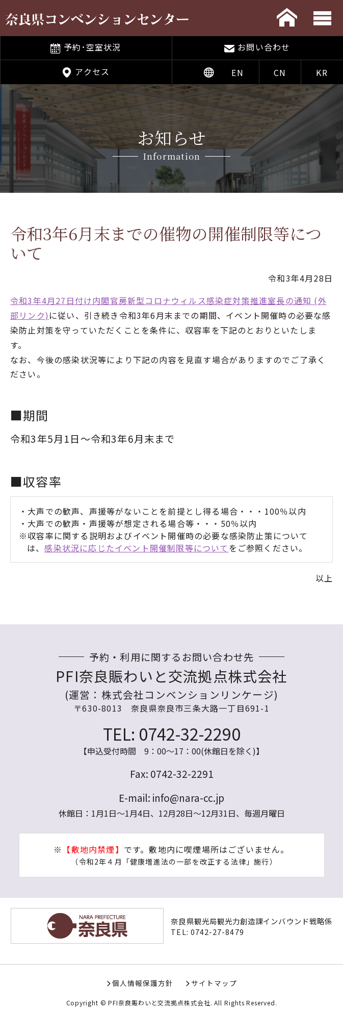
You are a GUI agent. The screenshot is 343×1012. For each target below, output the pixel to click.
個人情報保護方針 (142, 983)
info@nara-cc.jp (188, 798)
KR (321, 72)
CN (280, 72)
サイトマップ (214, 983)
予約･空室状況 (92, 47)
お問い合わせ (264, 47)
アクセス (92, 71)
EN (237, 72)
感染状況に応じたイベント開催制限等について (136, 548)
